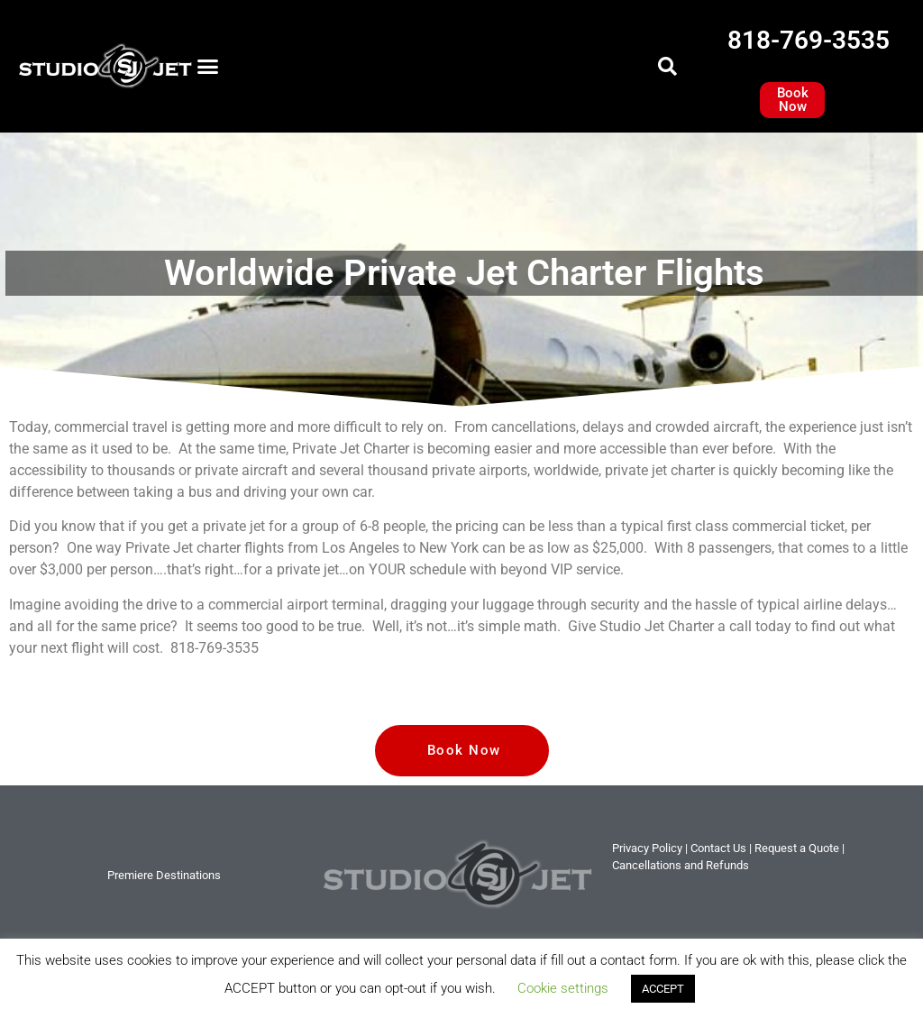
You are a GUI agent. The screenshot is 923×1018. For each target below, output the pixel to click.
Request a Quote (796, 848)
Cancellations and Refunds (680, 865)
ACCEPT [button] (663, 988)
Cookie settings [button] (562, 988)
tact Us (718, 848)
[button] (208, 67)
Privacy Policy (647, 848)
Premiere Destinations (164, 875)
